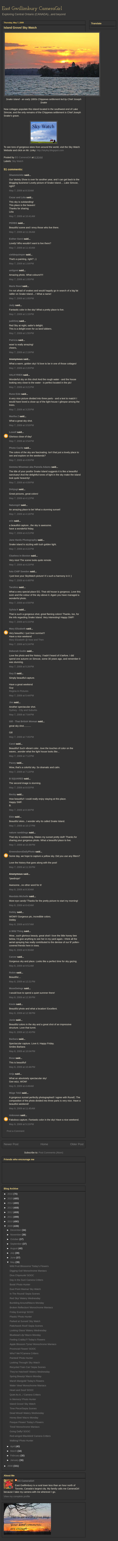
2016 (10, 1194)
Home (44, 1144)
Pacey (12, 763)
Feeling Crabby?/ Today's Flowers (27, 1339)
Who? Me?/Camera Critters (24, 1353)
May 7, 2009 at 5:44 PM (21, 695)
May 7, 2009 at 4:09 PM (21, 482)
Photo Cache (16, 448)
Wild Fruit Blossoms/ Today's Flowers (29, 1266)
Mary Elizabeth (17, 628)
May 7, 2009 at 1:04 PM (21, 263)
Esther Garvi (16, 239)
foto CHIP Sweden (19, 571)
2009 (10, 1226)
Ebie (11, 816)
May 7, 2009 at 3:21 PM (21, 387)
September (16, 1243)
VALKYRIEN (16, 375)
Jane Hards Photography (23, 540)
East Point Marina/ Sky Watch (25, 1289)
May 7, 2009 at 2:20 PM (21, 368)
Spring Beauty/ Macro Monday (25, 1376)
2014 (10, 1203)
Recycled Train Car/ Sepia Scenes (28, 1367)
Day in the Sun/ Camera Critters (26, 1280)
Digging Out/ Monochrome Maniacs (28, 1270)
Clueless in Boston (19, 555)
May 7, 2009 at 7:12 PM (21, 756)
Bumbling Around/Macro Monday (27, 1303)
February (15, 1455)
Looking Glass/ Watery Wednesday (28, 1330)
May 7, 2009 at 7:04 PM (21, 714)
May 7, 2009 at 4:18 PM (21, 514)
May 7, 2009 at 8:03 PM (21, 787)
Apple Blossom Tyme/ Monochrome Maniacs (33, 1344)
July (12, 1253)
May (12, 1262)
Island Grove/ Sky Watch (23, 1404)
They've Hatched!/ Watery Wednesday (30, 1371)
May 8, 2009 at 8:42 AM (21, 905)
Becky (12, 794)
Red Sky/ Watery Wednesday (25, 1298)
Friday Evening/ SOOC (22, 1312)
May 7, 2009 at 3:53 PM (21, 425)
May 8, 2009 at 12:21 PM (22, 981)
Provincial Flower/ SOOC (23, 1348)
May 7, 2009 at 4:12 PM (21, 498)
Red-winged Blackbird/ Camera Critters (30, 1436)
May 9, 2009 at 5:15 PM (21, 1124)
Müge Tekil (15, 1093)
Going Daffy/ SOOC (20, 1431)
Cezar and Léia (17, 197)
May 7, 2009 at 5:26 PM (21, 666)
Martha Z (14, 416)
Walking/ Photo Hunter (21, 1440)
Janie (12, 1020)
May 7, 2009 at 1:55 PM (21, 333)
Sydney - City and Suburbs (23, 710)
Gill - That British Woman (23, 721)
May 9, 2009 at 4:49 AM (21, 1086)
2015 (10, 1198)
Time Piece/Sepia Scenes (23, 1408)
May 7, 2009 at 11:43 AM (22, 247)
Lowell (12, 432)
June (13, 1257)
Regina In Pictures (18, 691)
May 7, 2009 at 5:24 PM (21, 644)
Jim (11, 702)
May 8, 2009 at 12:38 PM (22, 1013)
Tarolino (13, 587)
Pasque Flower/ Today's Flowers (27, 1422)
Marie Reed (15, 286)
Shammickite (16, 175)
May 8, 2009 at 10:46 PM (22, 1067)
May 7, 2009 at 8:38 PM (21, 810)
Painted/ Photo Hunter (21, 1358)
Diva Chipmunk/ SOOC (22, 1275)
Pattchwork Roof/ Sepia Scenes (26, 1326)
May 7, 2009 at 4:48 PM (21, 580)
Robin (12, 972)
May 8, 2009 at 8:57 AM (21, 924)
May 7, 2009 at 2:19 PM (21, 352)
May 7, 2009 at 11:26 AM (22, 232)
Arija (11, 1074)
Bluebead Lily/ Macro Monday (25, 1335)
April (13, 1446)
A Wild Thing (16, 931)
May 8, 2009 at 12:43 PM (22, 1032)
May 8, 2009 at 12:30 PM (22, 997)
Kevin (12, 1004)
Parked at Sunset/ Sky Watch (25, 1321)
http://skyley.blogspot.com (50, 150)
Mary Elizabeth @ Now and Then (26, 639)
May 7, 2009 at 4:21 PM (21, 533)
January (14, 1460)
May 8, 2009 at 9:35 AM (21, 950)
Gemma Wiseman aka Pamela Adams (30, 467)
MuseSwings (16, 988)
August (14, 1248)
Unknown (14, 1115)
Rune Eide (15, 394)
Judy (12, 305)
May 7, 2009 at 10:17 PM (22, 825)
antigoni (13, 270)
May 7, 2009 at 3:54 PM (21, 441)
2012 (10, 1212)
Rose (12, 1058)
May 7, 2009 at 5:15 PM (21, 622)
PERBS (13, 223)
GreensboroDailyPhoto (22, 851)
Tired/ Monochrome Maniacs (25, 1427)
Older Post (77, 1144)
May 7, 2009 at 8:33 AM (21, 190)
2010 (10, 1221)
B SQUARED (16, 778)
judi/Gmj (14, 321)
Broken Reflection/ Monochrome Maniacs (31, 1307)
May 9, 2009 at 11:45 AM (22, 1108)
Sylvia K (13, 609)
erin (11, 521)
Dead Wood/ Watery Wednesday (27, 1413)
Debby (12, 912)
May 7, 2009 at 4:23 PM (21, 564)
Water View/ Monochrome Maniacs (28, 1385)
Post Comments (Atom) (51, 1152)
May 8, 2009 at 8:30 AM (21, 889)
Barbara (13, 1039)
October (14, 1239)
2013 (10, 1207)
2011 (10, 1217)
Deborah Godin (17, 651)
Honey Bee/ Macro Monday (24, 1417)
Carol (12, 743)
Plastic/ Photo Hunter (21, 1316)
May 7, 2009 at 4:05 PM (21, 460)
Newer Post (11, 1144)
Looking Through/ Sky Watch (25, 1362)
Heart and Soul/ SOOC (22, 1390)
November (16, 1234)
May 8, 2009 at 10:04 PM (22, 1051)
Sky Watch (17, 161)
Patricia (13, 340)
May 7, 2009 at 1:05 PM (21, 279)
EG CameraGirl (25, 1481)
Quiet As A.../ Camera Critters (25, 1394)
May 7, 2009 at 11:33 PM (22, 867)
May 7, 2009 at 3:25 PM (21, 409)
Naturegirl (14, 505)
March (13, 1451)
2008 (10, 1466)
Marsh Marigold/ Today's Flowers (27, 1381)
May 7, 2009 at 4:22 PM (21, 549)
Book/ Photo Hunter (20, 1284)
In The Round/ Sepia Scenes (25, 1293)
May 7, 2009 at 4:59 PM (21, 602)
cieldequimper (17, 254)
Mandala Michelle (19, 896)
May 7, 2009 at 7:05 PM (21, 737)
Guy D (12, 673)
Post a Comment (15, 1131)
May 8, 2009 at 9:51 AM (21, 965)
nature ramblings (18, 832)
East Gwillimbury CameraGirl (32, 8)
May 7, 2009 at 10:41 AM (22, 216)
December (16, 1230)
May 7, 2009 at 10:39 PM (22, 844)
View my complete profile (17, 1496)
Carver (13, 957)
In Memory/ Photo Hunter (23, 1399)
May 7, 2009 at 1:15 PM (21, 314)
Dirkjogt (13, 489)
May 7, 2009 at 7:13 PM (21, 771)
